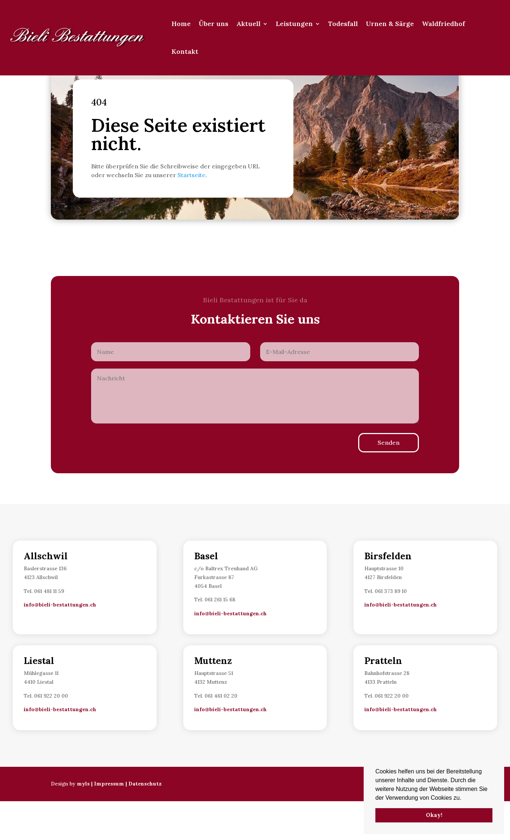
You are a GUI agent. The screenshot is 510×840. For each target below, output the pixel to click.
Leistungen (294, 23)
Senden (389, 481)
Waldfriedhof (443, 23)
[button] (464, 798)
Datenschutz (145, 822)
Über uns (213, 23)
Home (181, 23)
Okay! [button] (434, 815)
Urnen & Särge (390, 23)
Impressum (109, 822)
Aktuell (248, 23)
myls (83, 822)
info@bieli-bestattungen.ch (60, 643)
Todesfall (343, 23)
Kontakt (185, 51)
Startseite (191, 213)
